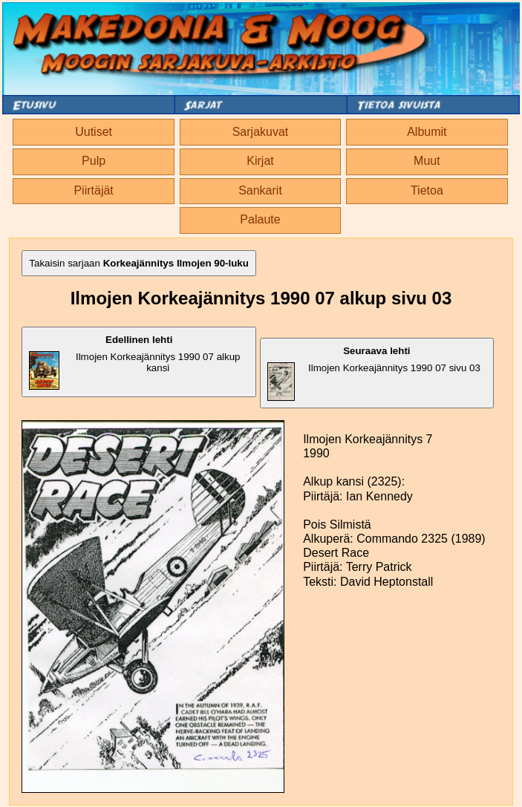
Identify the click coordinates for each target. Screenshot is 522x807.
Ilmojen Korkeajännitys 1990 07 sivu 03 (373, 373)
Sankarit (260, 190)
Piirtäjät (93, 190)
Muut (427, 160)
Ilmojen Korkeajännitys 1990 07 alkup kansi (134, 362)
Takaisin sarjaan (139, 263)
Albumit (426, 131)
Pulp (93, 160)
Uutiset (93, 131)
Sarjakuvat (260, 131)
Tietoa (427, 190)
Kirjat (260, 160)
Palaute (260, 219)
